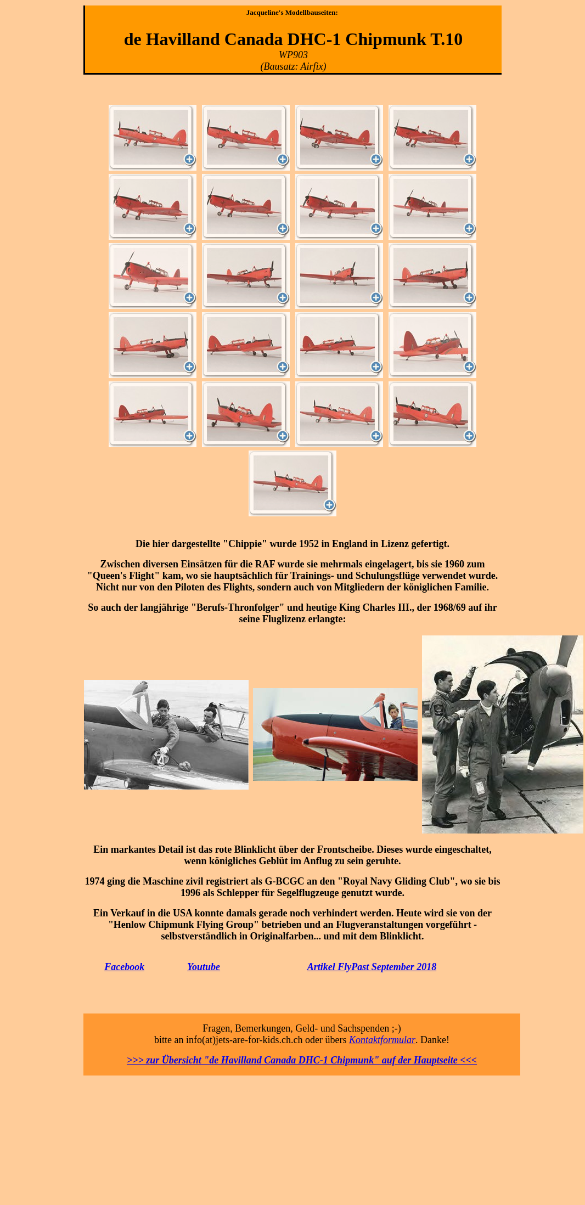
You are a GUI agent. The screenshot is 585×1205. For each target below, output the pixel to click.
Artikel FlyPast (339, 966)
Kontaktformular (382, 1039)
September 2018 (404, 966)
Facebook (124, 966)
